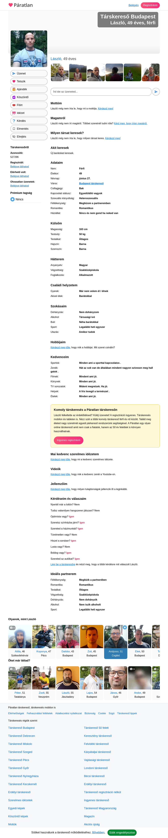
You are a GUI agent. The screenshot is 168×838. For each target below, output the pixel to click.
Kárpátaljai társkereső (97, 752)
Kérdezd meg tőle (60, 347)
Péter (18, 692)
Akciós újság (92, 824)
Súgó (111, 713)
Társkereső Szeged (20, 752)
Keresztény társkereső (98, 735)
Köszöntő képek (18, 816)
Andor (137, 692)
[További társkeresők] (154, 640)
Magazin (89, 816)
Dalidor (66, 651)
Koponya (42, 651)
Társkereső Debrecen (21, 735)
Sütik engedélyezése (122, 832)
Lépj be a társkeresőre (63, 564)
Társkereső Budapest (21, 727)
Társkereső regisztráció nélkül (102, 792)
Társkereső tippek (127, 713)
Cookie (102, 713)
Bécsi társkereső (94, 776)
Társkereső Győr (18, 768)
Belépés (133, 5)
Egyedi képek (16, 808)
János (113, 692)
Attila (18, 651)
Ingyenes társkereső (96, 800)
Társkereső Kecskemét (22, 784)
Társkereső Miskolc (20, 743)
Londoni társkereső (96, 768)
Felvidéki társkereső (96, 743)
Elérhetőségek (16, 713)
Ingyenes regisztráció (68, 440)
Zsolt (42, 692)
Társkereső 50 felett (96, 727)
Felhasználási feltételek (39, 713)
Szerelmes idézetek (20, 800)
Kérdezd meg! (105, 108)
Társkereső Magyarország (100, 808)
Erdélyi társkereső (19, 792)
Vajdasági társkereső (97, 760)
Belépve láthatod (19, 166)
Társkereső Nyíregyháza (23, 776)
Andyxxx (114, 651)
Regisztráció (149, 5)
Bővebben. (98, 832)
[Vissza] (13, 640)
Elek (137, 651)
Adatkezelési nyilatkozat (68, 713)
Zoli (90, 651)
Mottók (12, 824)
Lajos (89, 692)
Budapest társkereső (91, 183)
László (65, 692)
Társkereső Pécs (18, 760)
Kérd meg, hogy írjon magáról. (130, 123)
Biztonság (89, 713)
